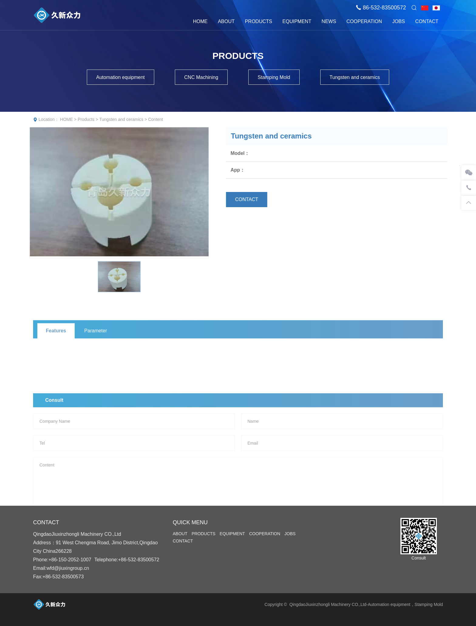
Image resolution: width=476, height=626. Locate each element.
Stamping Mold (274, 77)
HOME (200, 21)
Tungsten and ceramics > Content (131, 119)
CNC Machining (201, 77)
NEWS (328, 21)
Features (56, 350)
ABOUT (226, 21)
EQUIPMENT (296, 21)
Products (86, 119)
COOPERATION (364, 21)
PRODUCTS (258, 21)
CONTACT (426, 21)
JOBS (398, 21)
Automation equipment (120, 77)
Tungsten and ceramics (355, 77)
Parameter (95, 350)
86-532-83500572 (384, 8)
